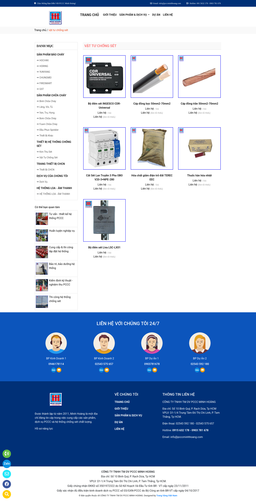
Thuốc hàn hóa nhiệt (199, 175)
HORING (43, 66)
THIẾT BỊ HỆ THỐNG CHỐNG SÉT (54, 144)
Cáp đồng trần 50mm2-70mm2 (199, 103)
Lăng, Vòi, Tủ (46, 107)
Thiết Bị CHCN (46, 169)
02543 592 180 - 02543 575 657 (195, 423)
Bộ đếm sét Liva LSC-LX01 (104, 247)
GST (41, 89)
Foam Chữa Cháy (48, 124)
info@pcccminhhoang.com (186, 437)
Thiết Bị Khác (46, 135)
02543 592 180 (200, 364)
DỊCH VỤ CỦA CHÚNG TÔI (52, 176)
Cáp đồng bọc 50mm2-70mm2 (152, 103)
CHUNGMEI (45, 77)
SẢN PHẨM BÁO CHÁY (50, 54)
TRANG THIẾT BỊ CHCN (51, 163)
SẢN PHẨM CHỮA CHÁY (51, 95)
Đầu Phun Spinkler (49, 129)
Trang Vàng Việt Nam (166, 495)
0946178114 (56, 364)
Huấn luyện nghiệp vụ (62, 230)
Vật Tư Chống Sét (48, 157)
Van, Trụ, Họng (47, 112)
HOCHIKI (44, 60)
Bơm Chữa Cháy (47, 118)
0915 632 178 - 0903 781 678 (190, 430)
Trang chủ (40, 30)
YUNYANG (44, 71)
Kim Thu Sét (45, 151)
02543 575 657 (104, 364)
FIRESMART (45, 83)
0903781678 (152, 364)
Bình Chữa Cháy (47, 101)
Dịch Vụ (43, 181)
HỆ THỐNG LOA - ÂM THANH (54, 188)
